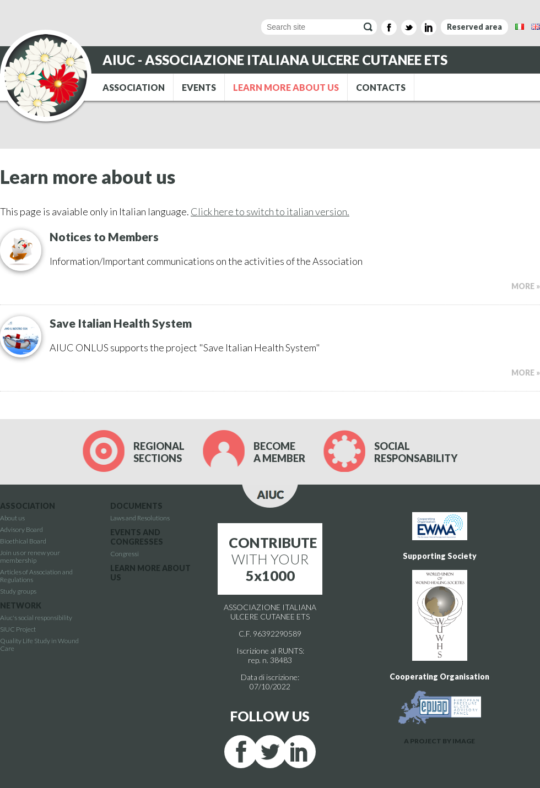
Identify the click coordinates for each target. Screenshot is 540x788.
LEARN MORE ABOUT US (286, 87)
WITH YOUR (273, 559)
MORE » (525, 286)
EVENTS (199, 87)
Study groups (18, 591)
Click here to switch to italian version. (270, 211)
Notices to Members (104, 236)
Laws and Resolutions (140, 518)
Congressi (124, 554)
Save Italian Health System (121, 323)
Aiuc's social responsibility (36, 617)
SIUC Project (18, 629)
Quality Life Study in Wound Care (39, 645)
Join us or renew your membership (30, 556)
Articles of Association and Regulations (36, 576)
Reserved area (474, 26)
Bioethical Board (23, 541)
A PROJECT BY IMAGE (439, 741)
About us (12, 518)
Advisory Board (21, 529)
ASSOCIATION (133, 87)
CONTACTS (381, 87)
